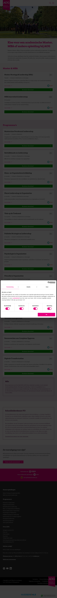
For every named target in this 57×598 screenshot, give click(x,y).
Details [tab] (28, 286)
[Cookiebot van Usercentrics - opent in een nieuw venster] (48, 282)
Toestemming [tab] (10, 286)
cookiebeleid (16, 298)
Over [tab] (47, 286)
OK (46, 314)
